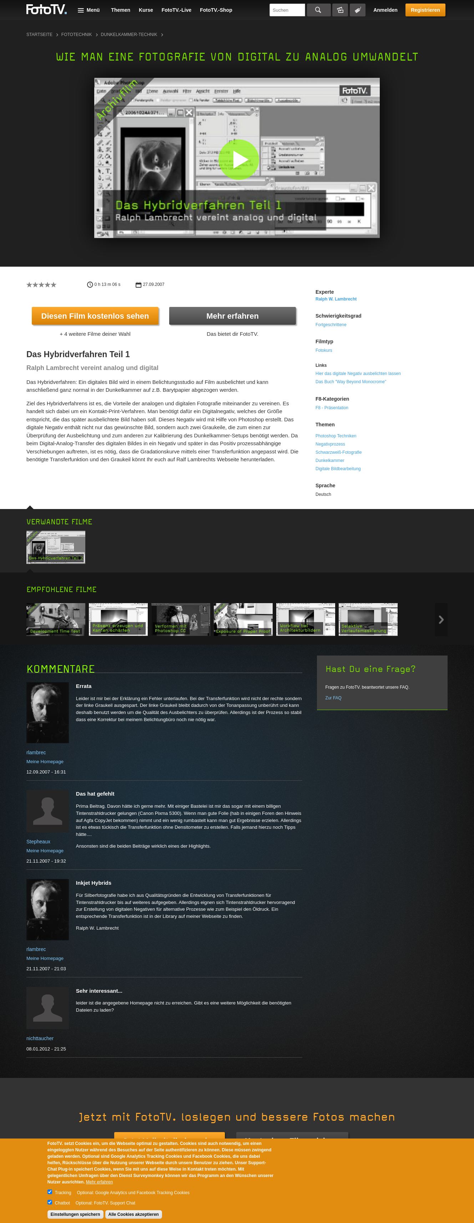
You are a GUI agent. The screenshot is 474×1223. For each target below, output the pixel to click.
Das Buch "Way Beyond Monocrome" (351, 381)
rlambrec (36, 752)
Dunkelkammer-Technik (129, 34)
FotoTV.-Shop (216, 10)
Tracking (63, 1192)
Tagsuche (357, 10)
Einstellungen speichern (75, 1214)
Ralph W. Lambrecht (336, 299)
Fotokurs (324, 350)
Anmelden (385, 10)
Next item (441, 619)
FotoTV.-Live (177, 10)
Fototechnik (76, 34)
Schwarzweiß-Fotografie (339, 452)
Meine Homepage (45, 761)
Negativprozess (330, 444)
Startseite (39, 34)
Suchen (319, 10)
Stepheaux (38, 841)
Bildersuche (340, 10)
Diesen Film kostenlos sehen (95, 316)
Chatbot (62, 1203)
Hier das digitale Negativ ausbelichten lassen (358, 373)
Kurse (146, 10)
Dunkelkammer (330, 460)
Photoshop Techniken (336, 435)
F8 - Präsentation (332, 407)
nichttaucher (40, 1038)
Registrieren (425, 10)
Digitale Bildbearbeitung (338, 468)
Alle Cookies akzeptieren (134, 1214)
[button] (238, 159)
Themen (120, 10)
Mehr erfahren (232, 316)
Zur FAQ (334, 697)
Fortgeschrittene (331, 324)
